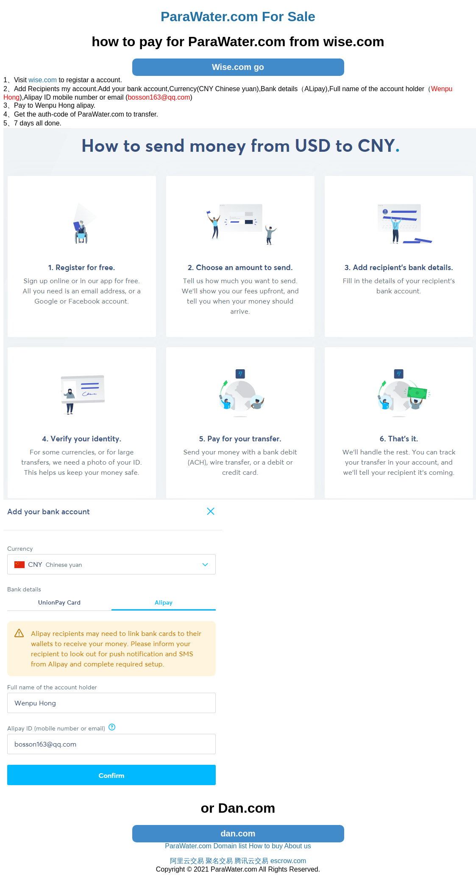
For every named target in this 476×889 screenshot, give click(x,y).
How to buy (266, 846)
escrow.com (288, 860)
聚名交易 (219, 860)
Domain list (230, 846)
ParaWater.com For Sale (238, 16)
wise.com (42, 80)
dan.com (237, 833)
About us (297, 846)
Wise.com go (238, 67)
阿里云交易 (187, 860)
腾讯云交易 (251, 860)
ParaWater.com (188, 846)
